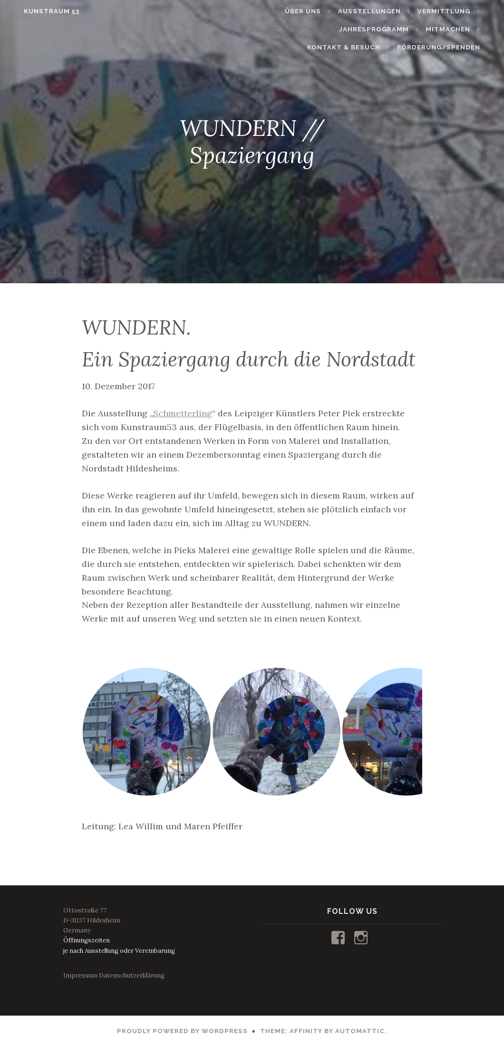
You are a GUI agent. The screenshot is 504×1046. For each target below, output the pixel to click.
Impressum (80, 975)
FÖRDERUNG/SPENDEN (450, 47)
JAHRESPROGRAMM (295, 29)
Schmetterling (182, 413)
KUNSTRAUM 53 (40, 11)
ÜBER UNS (315, 11)
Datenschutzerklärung (132, 975)
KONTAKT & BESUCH (445, 29)
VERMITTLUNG (455, 11)
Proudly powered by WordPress (182, 1031)
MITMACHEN (369, 29)
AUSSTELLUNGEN (380, 11)
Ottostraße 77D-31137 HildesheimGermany (91, 920)
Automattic (360, 1031)
